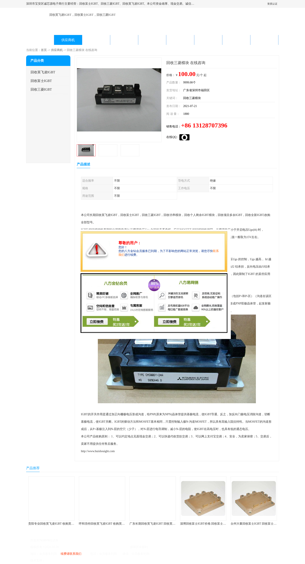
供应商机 (68, 40)
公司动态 (152, 40)
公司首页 (40, 40)
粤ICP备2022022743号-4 (74, 547)
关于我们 (124, 40)
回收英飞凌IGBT (43, 72)
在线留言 (236, 40)
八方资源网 (53, 560)
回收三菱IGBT (41, 89)
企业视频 (96, 40)
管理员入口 (81, 560)
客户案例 (208, 40)
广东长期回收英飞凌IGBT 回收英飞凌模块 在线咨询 (163, 523)
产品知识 (180, 40)
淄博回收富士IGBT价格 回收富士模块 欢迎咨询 (211, 523)
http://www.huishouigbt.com (98, 451)
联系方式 (264, 40)
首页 (44, 50)
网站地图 (95, 560)
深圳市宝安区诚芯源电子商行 (110, 547)
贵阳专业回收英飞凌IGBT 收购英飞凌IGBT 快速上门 (62, 523)
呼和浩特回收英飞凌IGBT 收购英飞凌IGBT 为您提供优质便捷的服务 (123, 523)
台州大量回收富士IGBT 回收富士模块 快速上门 (261, 523)
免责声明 (67, 560)
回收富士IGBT (41, 81)
